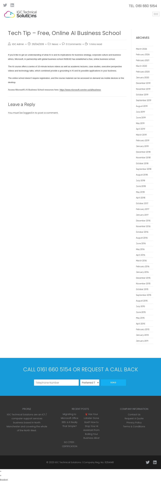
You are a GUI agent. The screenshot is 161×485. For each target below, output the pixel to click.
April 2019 (140, 129)
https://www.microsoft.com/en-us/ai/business (80, 90)
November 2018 (143, 157)
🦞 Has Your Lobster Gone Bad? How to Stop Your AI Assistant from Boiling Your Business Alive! (91, 426)
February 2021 (142, 60)
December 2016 (143, 220)
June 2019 (141, 117)
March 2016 (141, 260)
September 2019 (143, 100)
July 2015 (140, 306)
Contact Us (134, 414)
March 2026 (141, 49)
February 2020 (143, 71)
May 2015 (140, 318)
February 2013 (142, 329)
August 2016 (142, 238)
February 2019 (142, 140)
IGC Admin (18, 44)
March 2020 (141, 66)
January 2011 (142, 341)
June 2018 (141, 186)
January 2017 (142, 215)
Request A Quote (134, 418)
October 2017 (142, 203)
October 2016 (142, 232)
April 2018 (140, 197)
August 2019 (141, 106)
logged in (28, 112)
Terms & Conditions (134, 426)
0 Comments (73, 44)
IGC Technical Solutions (68, 462)
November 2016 (143, 226)
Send (113, 382)
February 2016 (142, 266)
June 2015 (141, 312)
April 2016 (140, 255)
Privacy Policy (134, 422)
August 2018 (142, 175)
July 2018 (140, 180)
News (55, 44)
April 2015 (140, 323)
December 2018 (143, 152)
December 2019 (143, 83)
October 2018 (142, 163)
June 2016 (141, 243)
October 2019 (142, 94)
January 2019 (142, 146)
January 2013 (142, 335)
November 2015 (143, 283)
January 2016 (142, 272)
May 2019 (140, 123)
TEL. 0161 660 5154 (143, 6)
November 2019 (143, 89)
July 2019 (140, 112)
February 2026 (143, 54)
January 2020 (142, 77)
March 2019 (141, 135)
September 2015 (143, 295)
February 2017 (142, 209)
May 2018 (140, 192)
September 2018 (143, 169)
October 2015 (142, 289)
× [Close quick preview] (0, 471)
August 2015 (141, 301)
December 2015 (143, 278)
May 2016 (140, 249)
